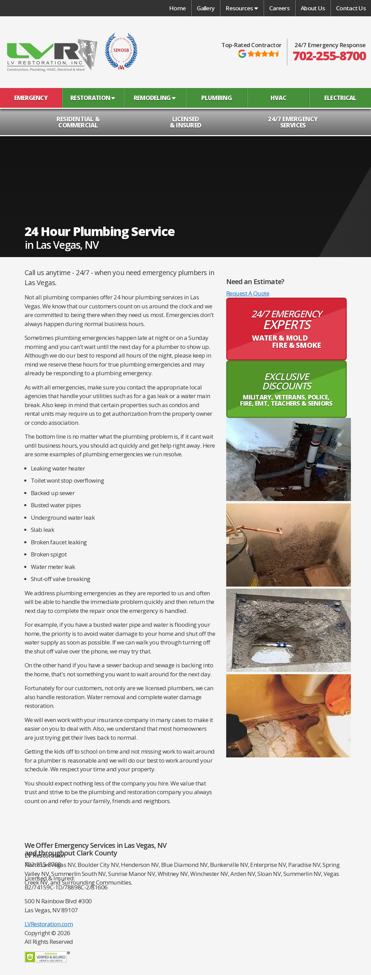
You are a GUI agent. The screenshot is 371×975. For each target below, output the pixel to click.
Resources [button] (242, 8)
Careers (279, 8)
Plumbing (216, 98)
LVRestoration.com (49, 924)
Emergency (31, 98)
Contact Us (351, 8)
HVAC (278, 98)
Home (177, 8)
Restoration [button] (92, 98)
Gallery (205, 8)
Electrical (340, 98)
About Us (313, 8)
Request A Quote (248, 293)
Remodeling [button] (155, 98)
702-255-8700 (329, 56)
